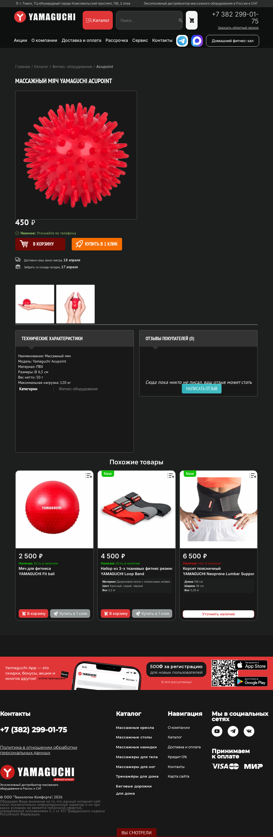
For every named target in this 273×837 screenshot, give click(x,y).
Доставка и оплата (81, 40)
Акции (20, 40)
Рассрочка (117, 40)
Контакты (162, 40)
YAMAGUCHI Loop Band (122, 573)
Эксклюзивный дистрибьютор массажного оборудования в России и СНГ (201, 3)
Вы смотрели (137, 833)
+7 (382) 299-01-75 (33, 729)
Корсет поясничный (202, 568)
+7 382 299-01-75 (235, 18)
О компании (44, 40)
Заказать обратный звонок (238, 28)
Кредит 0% (177, 757)
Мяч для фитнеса (35, 568)
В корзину (33, 613)
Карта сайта (178, 776)
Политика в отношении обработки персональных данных (38, 750)
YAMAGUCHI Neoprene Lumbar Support (219, 573)
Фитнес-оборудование (78, 388)
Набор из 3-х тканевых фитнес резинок (138, 568)
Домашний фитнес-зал (233, 40)
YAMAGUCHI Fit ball (37, 573)
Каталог (175, 737)
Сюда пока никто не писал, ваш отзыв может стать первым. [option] (198, 384)
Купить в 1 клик (97, 243)
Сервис (140, 40)
